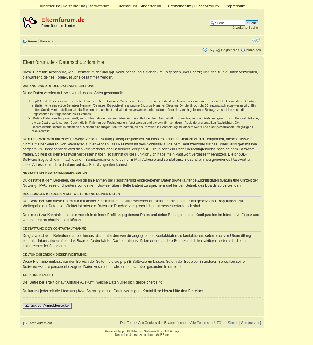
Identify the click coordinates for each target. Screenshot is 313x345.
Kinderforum (150, 6)
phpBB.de (162, 334)
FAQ (211, 50)
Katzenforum (74, 6)
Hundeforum (49, 6)
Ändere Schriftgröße (256, 40)
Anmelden (253, 50)
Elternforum (126, 6)
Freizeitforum (179, 6)
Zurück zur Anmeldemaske (47, 305)
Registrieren (230, 50)
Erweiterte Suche (245, 27)
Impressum (235, 6)
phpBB (126, 331)
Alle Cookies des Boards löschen (162, 323)
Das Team (127, 323)
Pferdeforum (99, 6)
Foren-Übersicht (41, 41)
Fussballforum (206, 6)
